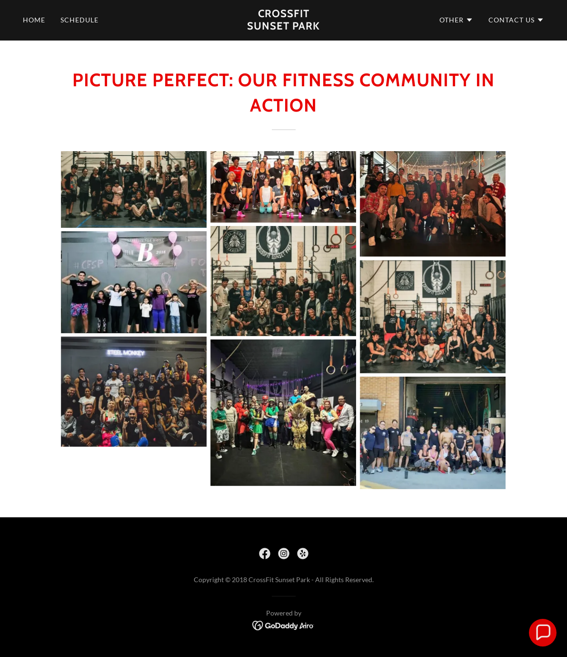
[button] (456, 20)
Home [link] (34, 20)
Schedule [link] (79, 20)
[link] (283, 26)
